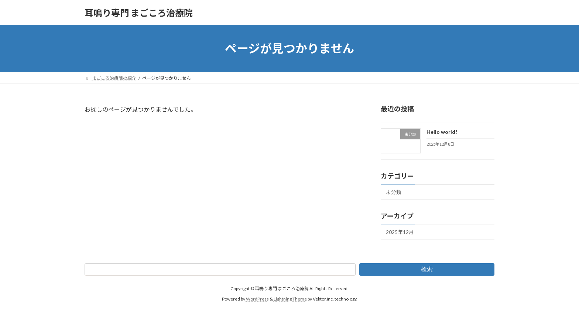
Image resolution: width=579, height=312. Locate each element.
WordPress (257, 299)
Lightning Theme (290, 299)
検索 (427, 268)
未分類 (393, 192)
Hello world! (441, 132)
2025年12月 (400, 232)
